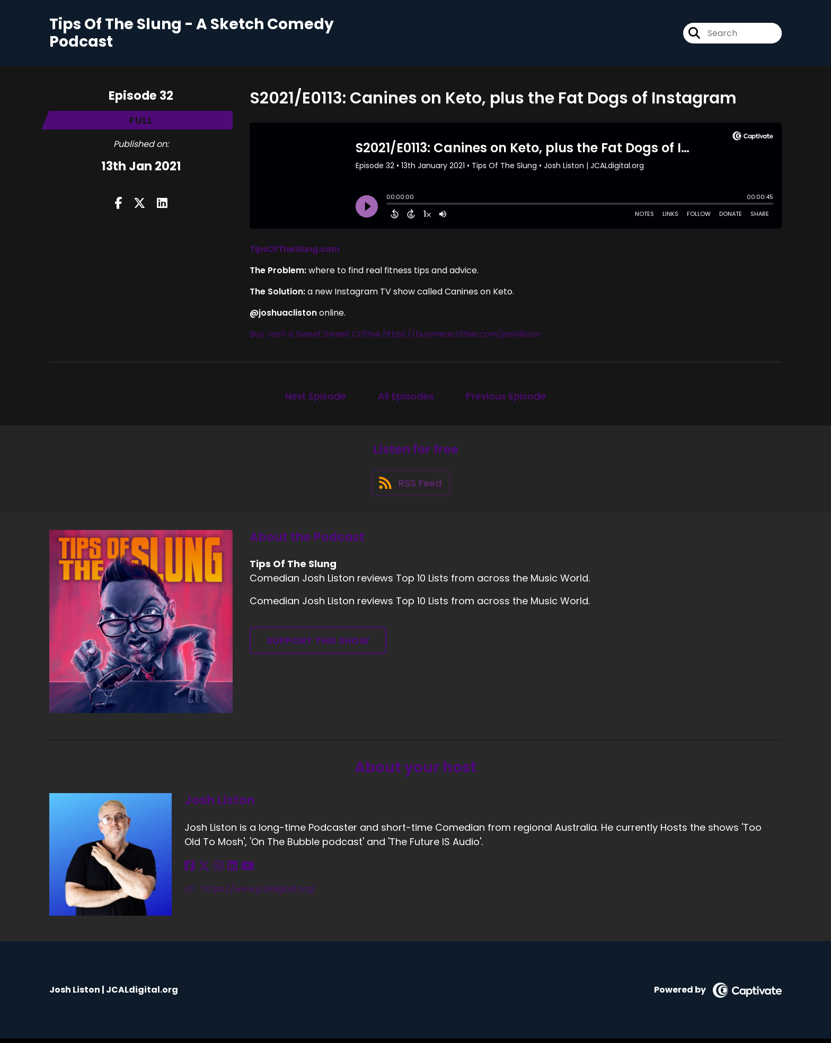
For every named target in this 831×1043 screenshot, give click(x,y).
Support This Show (318, 644)
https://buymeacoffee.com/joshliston (462, 335)
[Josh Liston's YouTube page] (241, 870)
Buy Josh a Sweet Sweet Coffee (315, 335)
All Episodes (406, 397)
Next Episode (315, 397)
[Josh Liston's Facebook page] (189, 870)
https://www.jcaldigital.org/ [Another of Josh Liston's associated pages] (250, 893)
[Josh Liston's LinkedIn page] (228, 870)
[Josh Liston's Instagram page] (215, 870)
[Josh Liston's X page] (202, 870)
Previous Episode (506, 397)
